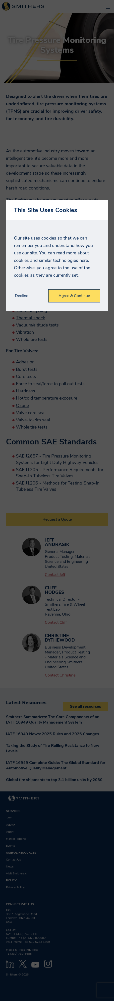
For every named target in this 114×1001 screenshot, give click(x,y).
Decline (21, 295)
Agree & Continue (74, 295)
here (83, 260)
